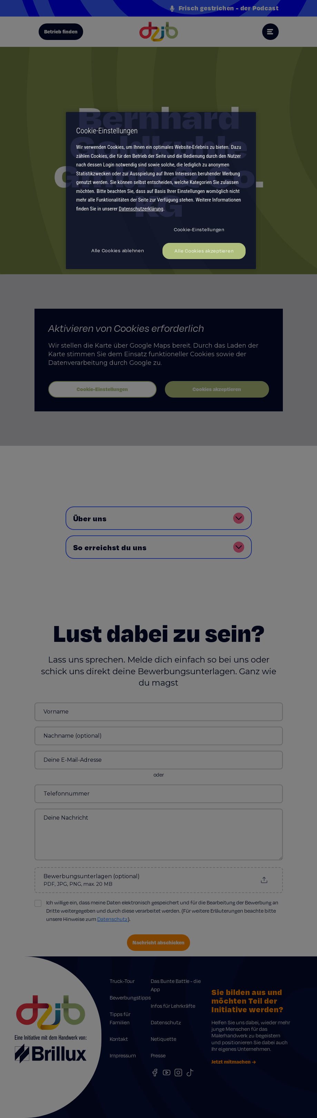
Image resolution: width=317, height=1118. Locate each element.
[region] (161, 190)
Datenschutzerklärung (141, 209)
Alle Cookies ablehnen (117, 250)
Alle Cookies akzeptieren (204, 250)
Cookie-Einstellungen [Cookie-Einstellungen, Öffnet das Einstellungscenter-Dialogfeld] (199, 229)
